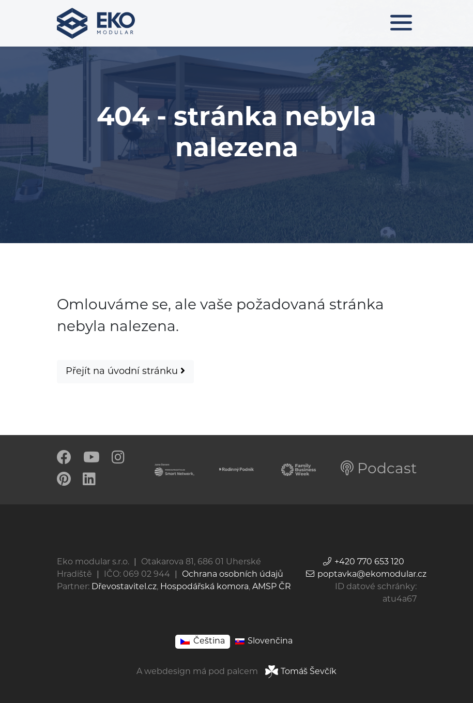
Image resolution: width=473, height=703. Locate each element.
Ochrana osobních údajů (232, 575)
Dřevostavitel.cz (124, 587)
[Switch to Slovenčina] (264, 642)
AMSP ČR (271, 587)
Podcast (379, 469)
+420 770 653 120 (363, 562)
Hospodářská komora (204, 587)
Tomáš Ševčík (301, 672)
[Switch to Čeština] (202, 642)
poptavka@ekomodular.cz (365, 575)
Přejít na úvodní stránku (125, 371)
